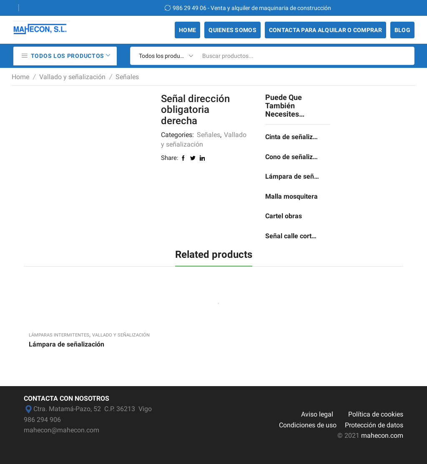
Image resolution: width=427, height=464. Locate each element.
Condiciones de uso (308, 425)
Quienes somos (232, 30)
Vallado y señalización (72, 77)
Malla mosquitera (291, 196)
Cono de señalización (292, 157)
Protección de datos (374, 425)
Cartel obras (283, 216)
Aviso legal (317, 414)
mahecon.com (382, 435)
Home (187, 30)
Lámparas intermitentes (59, 335)
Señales (127, 77)
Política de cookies (375, 414)
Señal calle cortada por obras (292, 236)
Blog (402, 30)
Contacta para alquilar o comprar (325, 30)
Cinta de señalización (292, 137)
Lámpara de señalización (292, 176)
